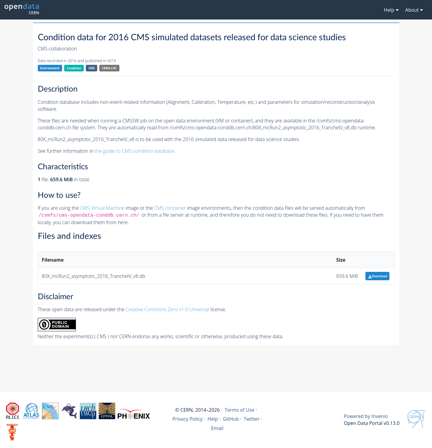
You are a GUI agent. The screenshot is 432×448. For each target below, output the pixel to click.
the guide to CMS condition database (134, 151)
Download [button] (377, 276)
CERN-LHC (109, 68)
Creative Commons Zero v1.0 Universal (167, 309)
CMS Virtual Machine (102, 208)
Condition (74, 68)
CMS (91, 68)
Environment (50, 68)
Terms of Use (239, 410)
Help (213, 419)
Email (217, 428)
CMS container (170, 208)
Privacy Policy (187, 419)
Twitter (252, 419)
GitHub (231, 419)
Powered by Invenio (366, 416)
